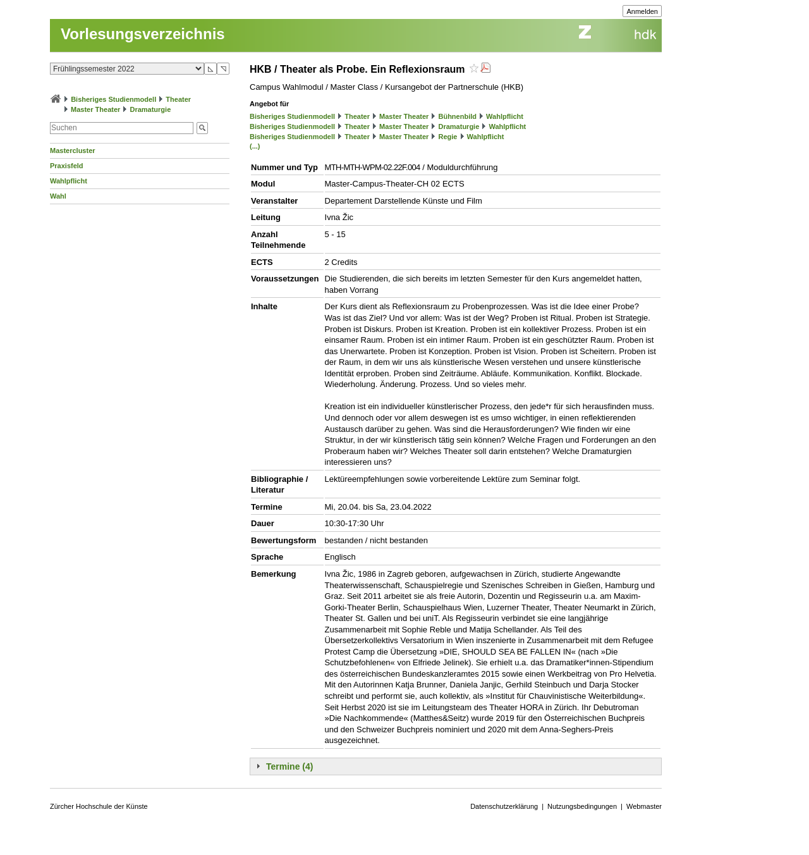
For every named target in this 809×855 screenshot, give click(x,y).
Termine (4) (289, 766)
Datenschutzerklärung (504, 806)
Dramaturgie (150, 109)
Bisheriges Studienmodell (113, 99)
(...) (255, 146)
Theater (178, 99)
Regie (447, 136)
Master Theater (95, 109)
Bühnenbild (457, 116)
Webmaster (644, 806)
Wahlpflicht (68, 181)
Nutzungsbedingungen (582, 806)
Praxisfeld (66, 165)
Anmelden (642, 11)
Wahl (58, 196)
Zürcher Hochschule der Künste (99, 806)
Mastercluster (72, 150)
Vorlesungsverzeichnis (143, 33)
